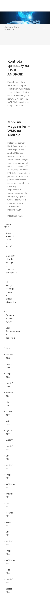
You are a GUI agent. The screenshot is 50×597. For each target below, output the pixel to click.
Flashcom (41, 28)
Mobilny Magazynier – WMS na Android (18, 128)
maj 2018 (9, 440)
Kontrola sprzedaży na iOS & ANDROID (18, 67)
